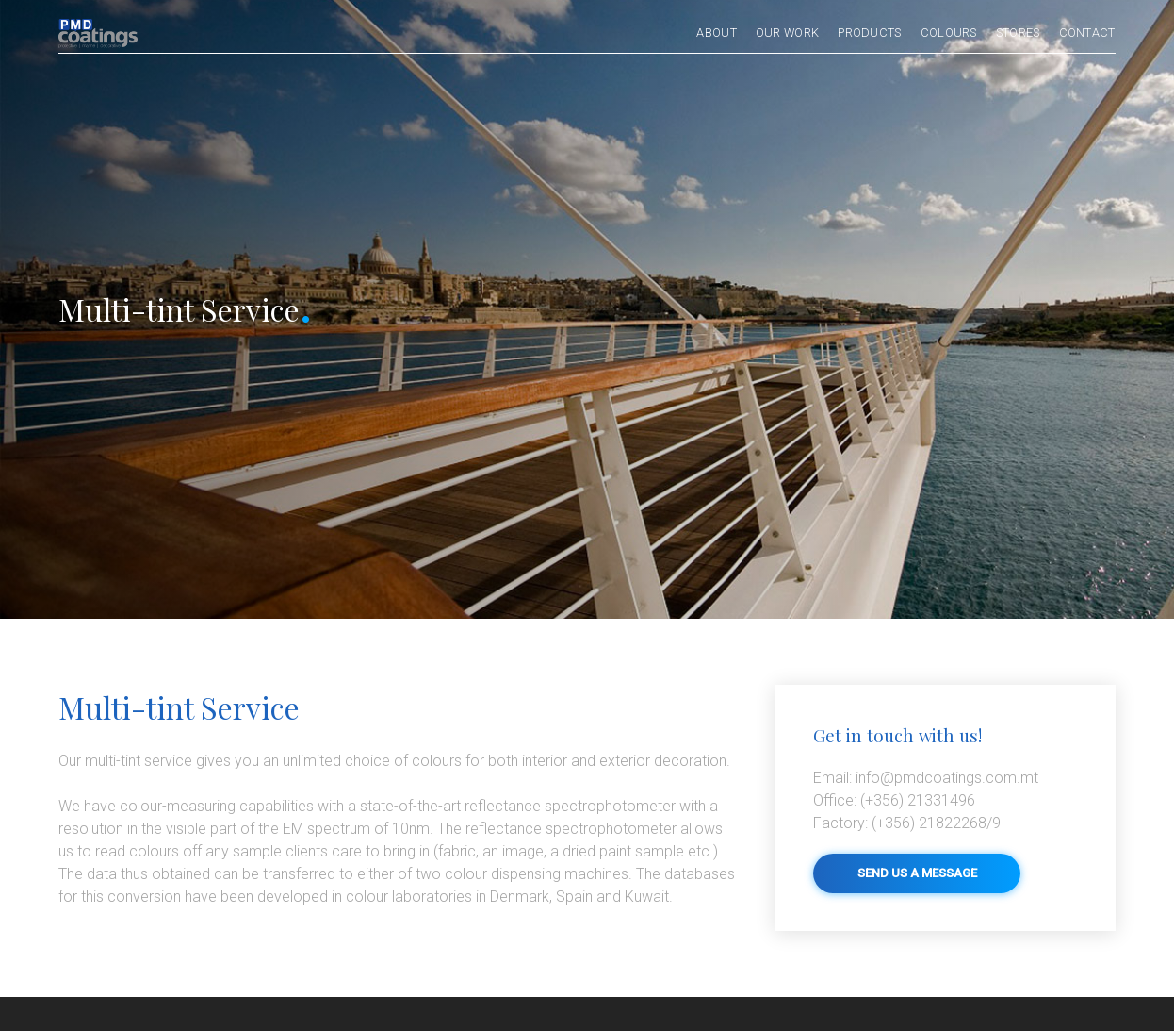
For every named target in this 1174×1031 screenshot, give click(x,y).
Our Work (787, 33)
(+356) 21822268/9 (907, 823)
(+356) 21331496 (894, 800)
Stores (1018, 33)
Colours (949, 33)
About (716, 33)
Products (869, 33)
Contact (1087, 33)
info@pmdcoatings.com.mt (925, 778)
